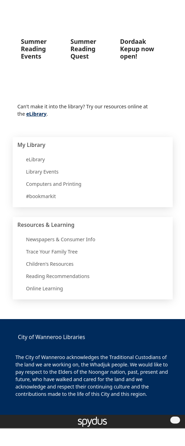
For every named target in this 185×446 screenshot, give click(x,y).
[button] (164, 10)
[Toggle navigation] (173, 10)
